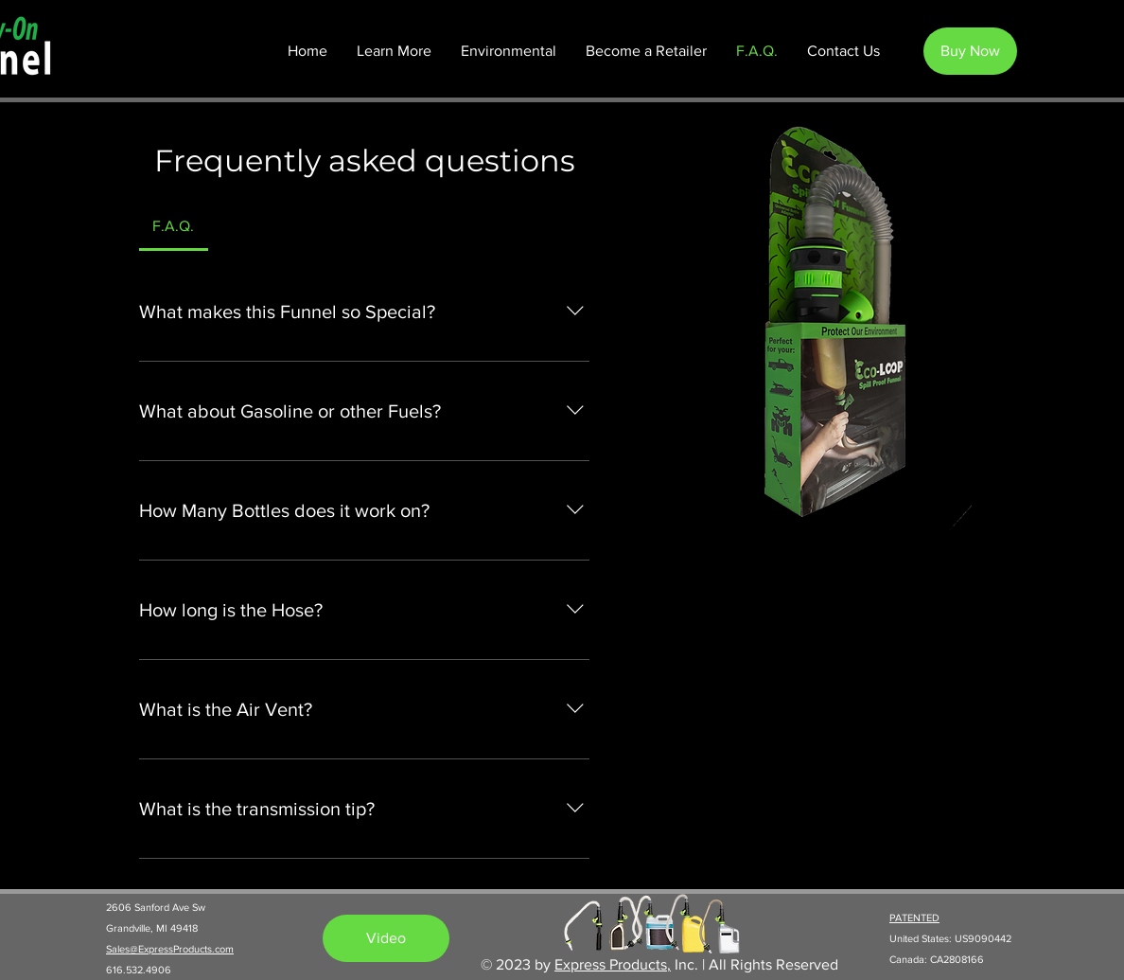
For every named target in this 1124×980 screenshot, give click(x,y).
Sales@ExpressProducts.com (170, 948)
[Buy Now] (970, 51)
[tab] (173, 226)
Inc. (684, 964)
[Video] (386, 938)
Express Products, (612, 964)
